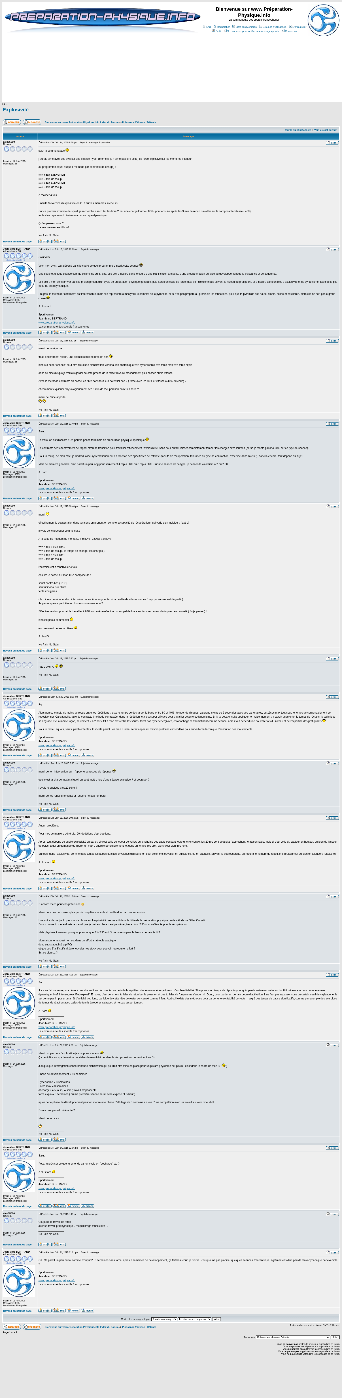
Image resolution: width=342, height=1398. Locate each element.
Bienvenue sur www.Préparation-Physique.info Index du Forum (82, 122)
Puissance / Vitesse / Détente (139, 122)
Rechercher (222, 27)
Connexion (289, 31)
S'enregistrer (297, 27)
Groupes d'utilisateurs (272, 27)
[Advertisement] (114, 89)
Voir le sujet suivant (325, 130)
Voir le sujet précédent (298, 130)
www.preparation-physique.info (56, 322)
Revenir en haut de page (17, 241)
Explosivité (16, 109)
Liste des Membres (244, 27)
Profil (216, 31)
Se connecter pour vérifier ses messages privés (251, 31)
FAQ (207, 27)
